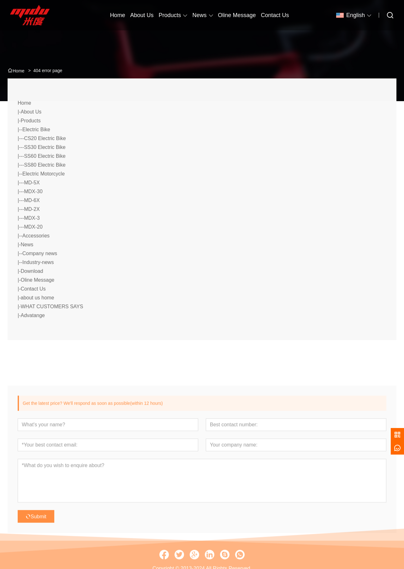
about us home (37, 311)
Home (24, 116)
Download (32, 284)
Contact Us (33, 302)
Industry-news (38, 275)
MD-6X (32, 214)
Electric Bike (36, 143)
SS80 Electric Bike (45, 178)
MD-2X (32, 222)
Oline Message (37, 293)
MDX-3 (32, 231)
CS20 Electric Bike (45, 152)
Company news (39, 267)
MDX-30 (33, 205)
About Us (31, 125)
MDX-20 (33, 240)
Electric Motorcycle (43, 187)
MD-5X (32, 196)
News (199, 15)
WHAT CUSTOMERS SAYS (52, 320)
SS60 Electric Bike (45, 169)
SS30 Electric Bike (45, 160)
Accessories (36, 249)
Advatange (33, 329)
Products (169, 15)
